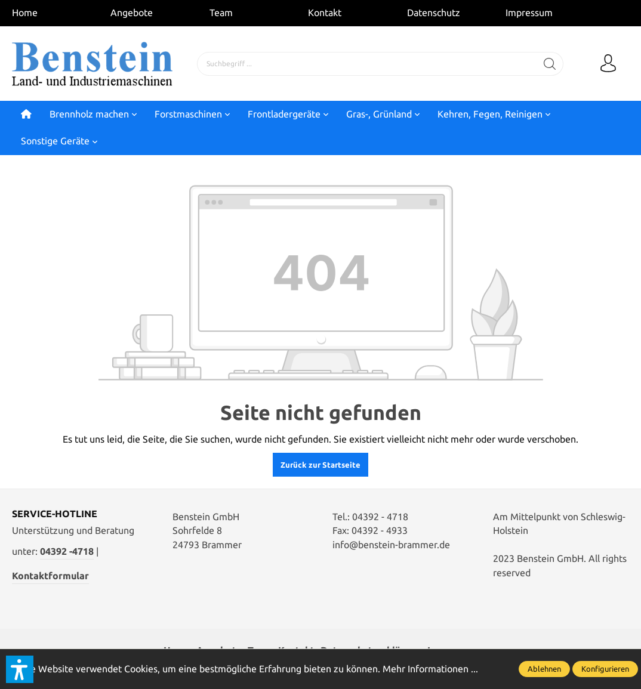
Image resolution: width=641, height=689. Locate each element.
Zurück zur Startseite (320, 465)
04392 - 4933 (380, 530)
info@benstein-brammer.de (391, 544)
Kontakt (324, 12)
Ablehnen (544, 669)
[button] (19, 669)
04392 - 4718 (380, 516)
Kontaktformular (50, 575)
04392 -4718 (67, 551)
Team (221, 12)
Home (25, 12)
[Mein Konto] (608, 63)
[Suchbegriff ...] (367, 64)
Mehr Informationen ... (430, 668)
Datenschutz (433, 12)
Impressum (529, 12)
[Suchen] (550, 64)
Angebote (131, 12)
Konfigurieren (605, 669)
